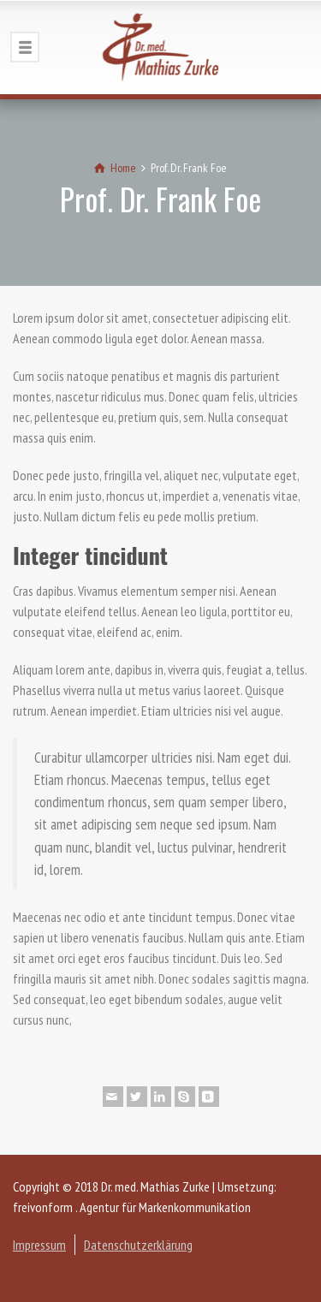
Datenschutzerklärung (138, 1244)
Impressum (39, 1244)
